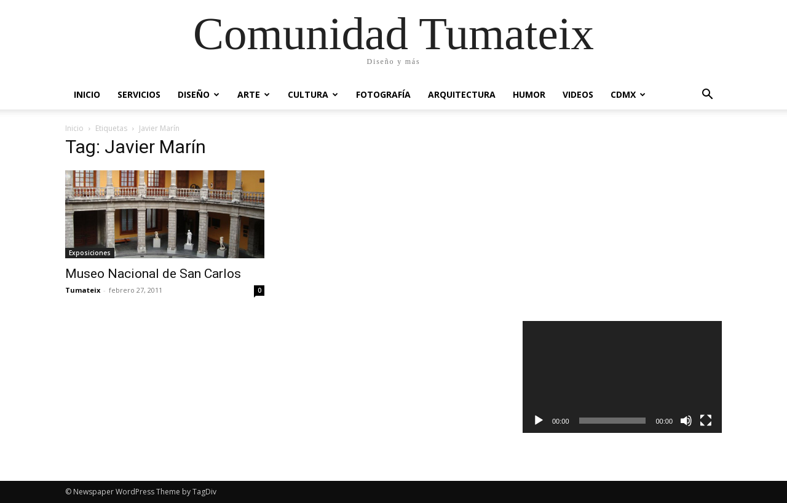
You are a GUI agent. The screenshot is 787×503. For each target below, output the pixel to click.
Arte (253, 94)
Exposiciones (90, 252)
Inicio (87, 94)
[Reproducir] (538, 420)
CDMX (628, 94)
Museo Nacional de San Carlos (153, 273)
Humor (529, 94)
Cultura (313, 94)
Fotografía (383, 94)
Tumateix (82, 290)
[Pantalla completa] (706, 420)
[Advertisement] (622, 218)
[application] (622, 377)
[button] (707, 95)
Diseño (198, 94)
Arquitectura (462, 94)
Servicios (138, 94)
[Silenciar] (686, 420)
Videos (578, 94)
